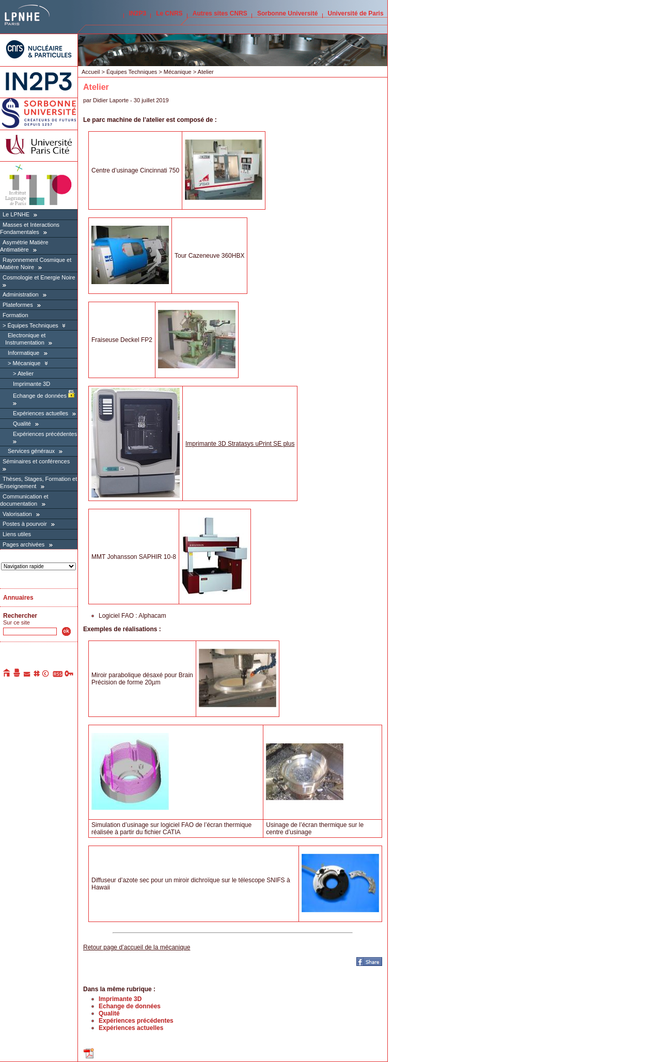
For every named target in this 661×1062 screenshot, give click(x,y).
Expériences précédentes (45, 434)
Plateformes (18, 305)
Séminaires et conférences (36, 461)
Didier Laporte (111, 100)
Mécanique (26, 363)
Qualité (22, 423)
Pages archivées (23, 544)
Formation (15, 315)
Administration (21, 294)
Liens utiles (17, 534)
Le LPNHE (16, 214)
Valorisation (17, 514)
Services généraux (31, 451)
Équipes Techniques (32, 325)
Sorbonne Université (287, 13)
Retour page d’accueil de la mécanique (136, 947)
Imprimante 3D (31, 384)
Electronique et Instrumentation (25, 339)
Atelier (26, 373)
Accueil (91, 72)
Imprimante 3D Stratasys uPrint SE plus (239, 443)
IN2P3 (137, 13)
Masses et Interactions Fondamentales (29, 228)
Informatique (23, 353)
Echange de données (44, 396)
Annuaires (18, 597)
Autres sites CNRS (220, 13)
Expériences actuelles (40, 413)
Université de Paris (356, 13)
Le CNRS (169, 13)
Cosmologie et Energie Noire (39, 277)
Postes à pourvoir (25, 524)
